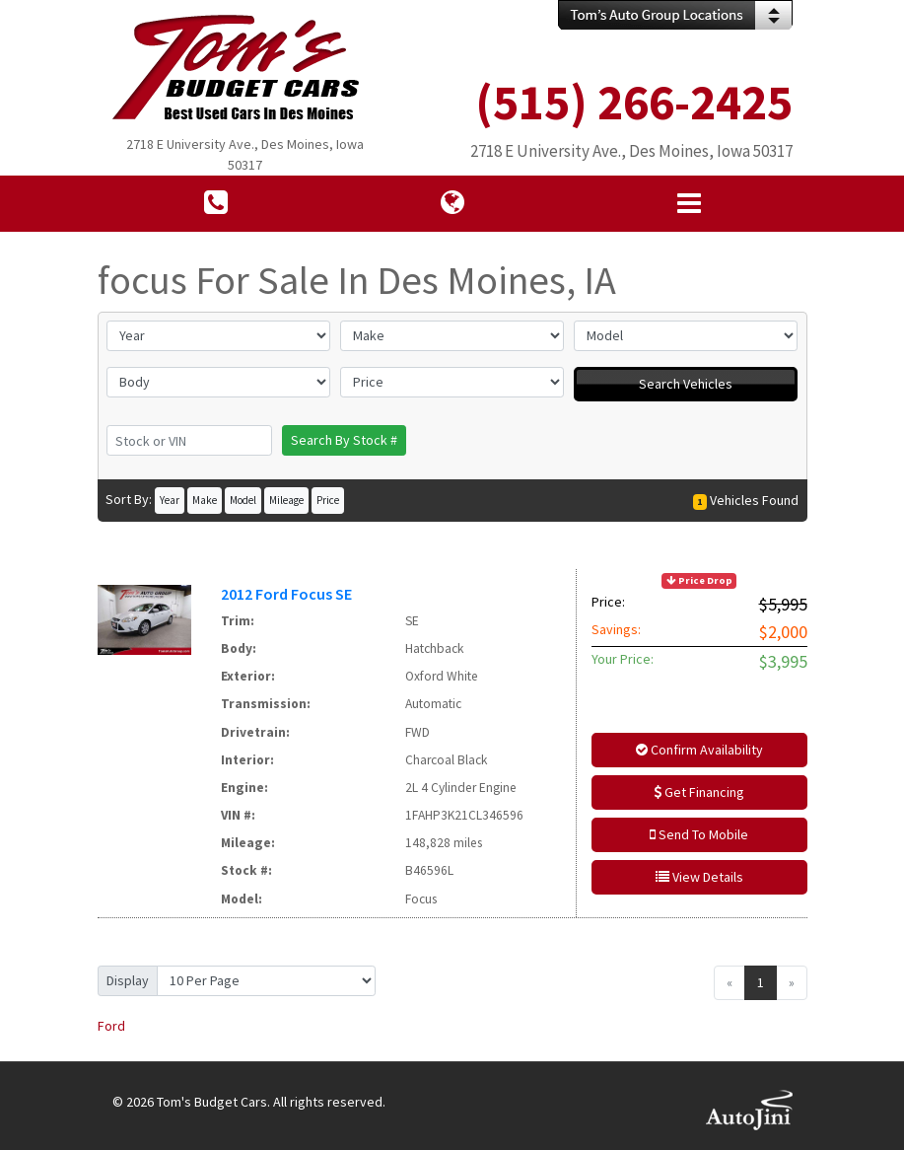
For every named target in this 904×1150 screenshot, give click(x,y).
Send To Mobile (699, 834)
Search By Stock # (344, 440)
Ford (111, 1026)
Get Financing (699, 792)
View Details (699, 877)
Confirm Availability (699, 749)
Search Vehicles (685, 384)
